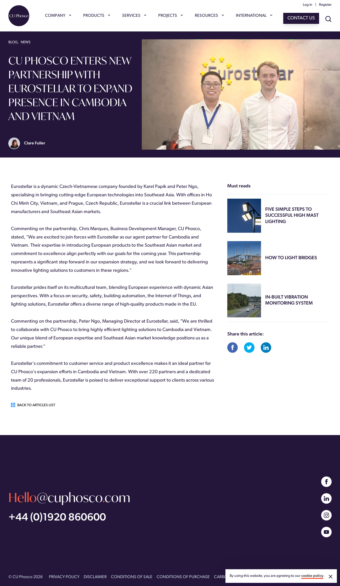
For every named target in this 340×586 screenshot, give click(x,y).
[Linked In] (326, 498)
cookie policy (312, 576)
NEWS (25, 42)
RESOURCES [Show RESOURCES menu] (209, 15)
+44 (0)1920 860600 (57, 518)
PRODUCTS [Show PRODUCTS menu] (96, 15)
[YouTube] (326, 532)
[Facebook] (326, 481)
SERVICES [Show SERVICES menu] (134, 15)
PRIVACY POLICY (64, 577)
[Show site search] (328, 19)
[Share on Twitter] (249, 347)
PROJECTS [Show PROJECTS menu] (170, 15)
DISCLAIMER (95, 577)
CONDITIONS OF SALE (131, 577)
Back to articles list (33, 405)
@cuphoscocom (69, 497)
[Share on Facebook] (232, 347)
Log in (307, 5)
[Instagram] (326, 515)
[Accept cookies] (330, 576)
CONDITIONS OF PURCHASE (183, 577)
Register (325, 5)
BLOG (13, 42)
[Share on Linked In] (266, 347)
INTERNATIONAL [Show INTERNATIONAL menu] (254, 15)
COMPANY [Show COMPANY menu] (58, 15)
